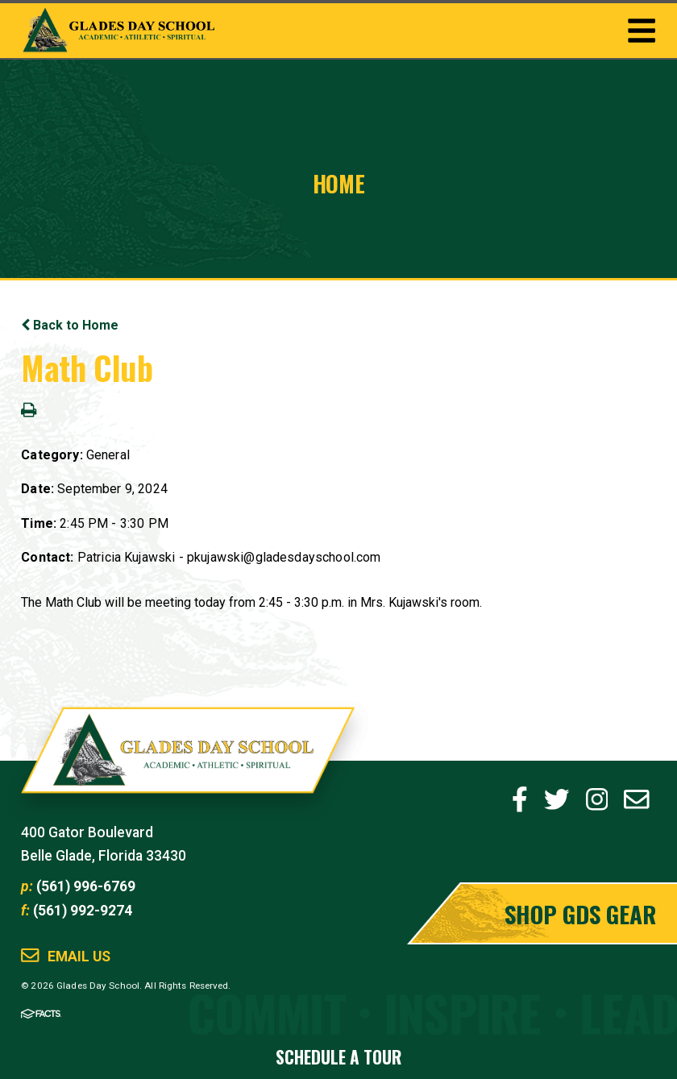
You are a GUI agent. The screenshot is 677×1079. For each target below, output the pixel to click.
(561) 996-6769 (85, 886)
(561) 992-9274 (82, 911)
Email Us (79, 957)
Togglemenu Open (641, 31)
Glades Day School (188, 761)
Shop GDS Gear (580, 913)
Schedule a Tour (338, 1056)
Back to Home (69, 325)
